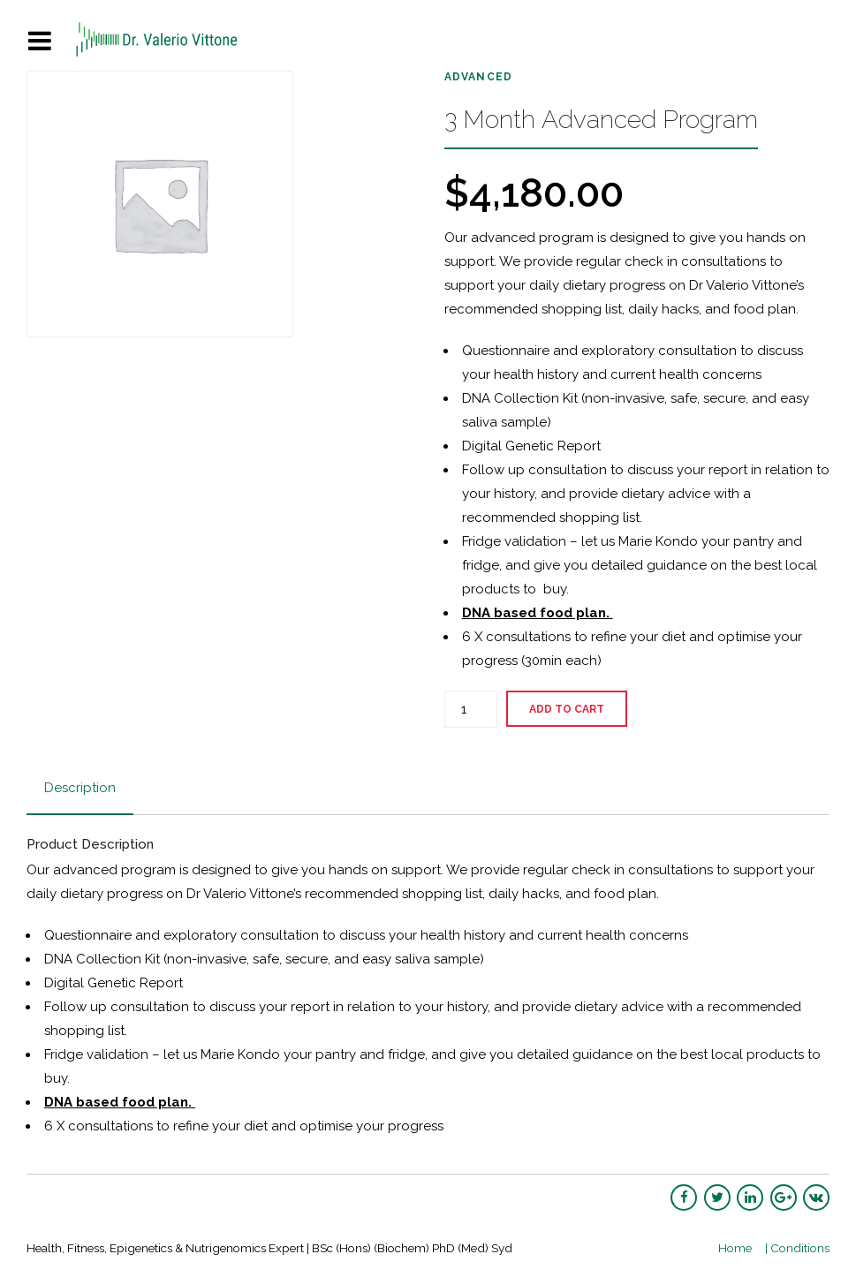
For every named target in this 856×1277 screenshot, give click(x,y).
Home (735, 1248)
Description (80, 788)
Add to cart (566, 709)
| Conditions (797, 1248)
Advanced (478, 77)
